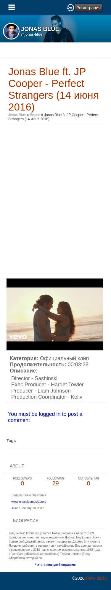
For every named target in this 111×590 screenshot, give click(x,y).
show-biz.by (96, 578)
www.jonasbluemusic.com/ (29, 501)
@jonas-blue (31, 34)
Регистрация (88, 7)
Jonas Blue (17, 115)
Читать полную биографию (55, 564)
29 (55, 482)
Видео (35, 115)
